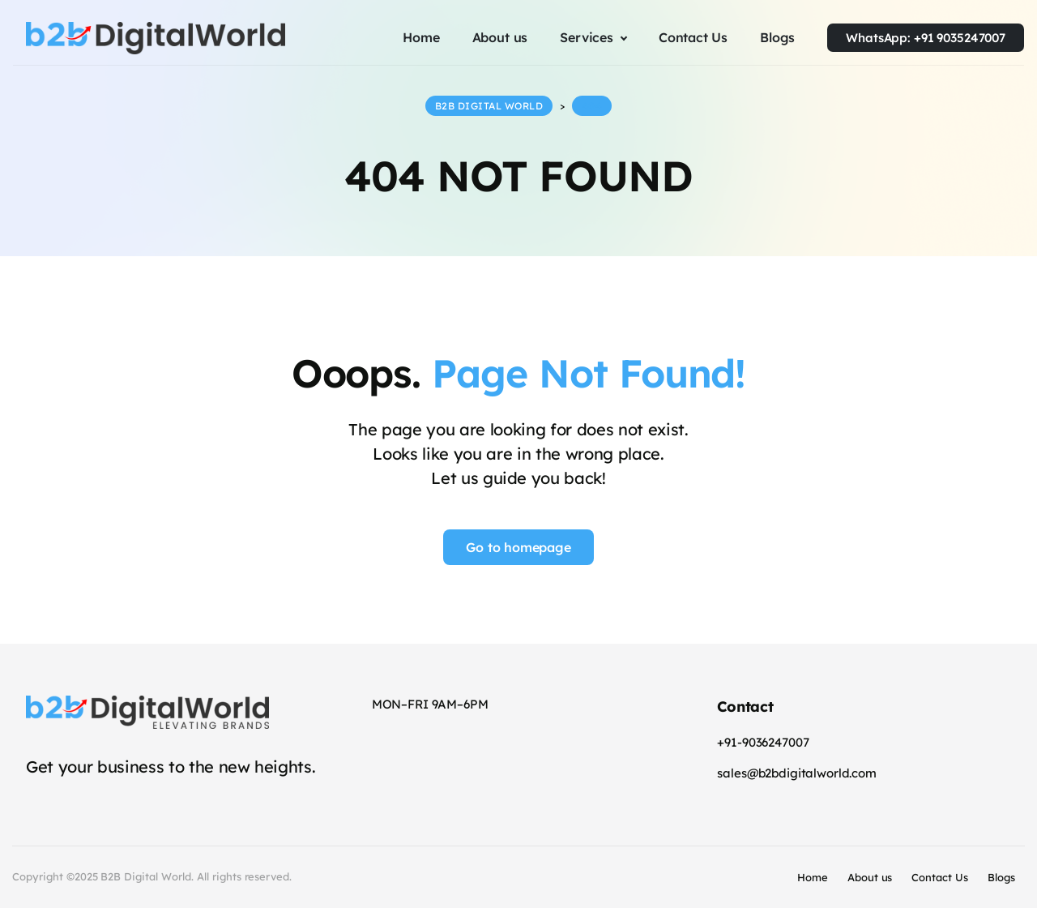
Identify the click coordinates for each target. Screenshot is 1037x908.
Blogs (1001, 877)
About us (870, 877)
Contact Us (939, 877)
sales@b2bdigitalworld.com (797, 773)
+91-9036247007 (763, 742)
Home (812, 877)
